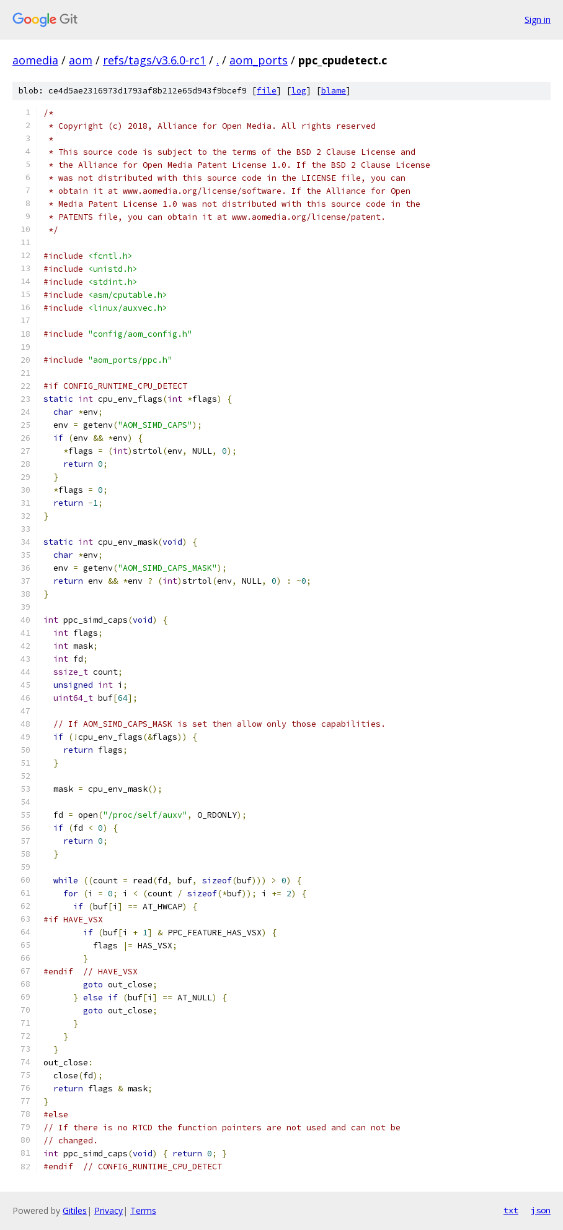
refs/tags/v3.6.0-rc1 (154, 60)
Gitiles (75, 1210)
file (267, 90)
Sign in (538, 19)
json (541, 1210)
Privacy (108, 1210)
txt (510, 1210)
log (298, 90)
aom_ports (258, 60)
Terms (143, 1210)
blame (333, 90)
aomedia (35, 60)
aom (80, 60)
